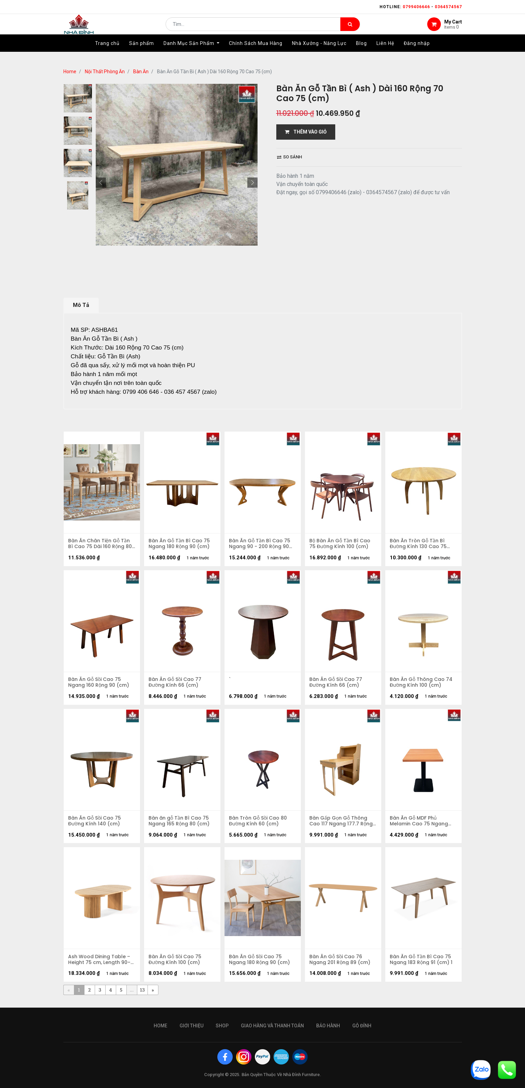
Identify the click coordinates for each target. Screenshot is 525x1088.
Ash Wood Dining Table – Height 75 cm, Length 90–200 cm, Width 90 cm (100, 963)
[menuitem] (107, 53)
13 (142, 994)
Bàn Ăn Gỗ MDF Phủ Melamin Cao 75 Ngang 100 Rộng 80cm (419, 823)
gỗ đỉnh (361, 1025)
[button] (101, 182)
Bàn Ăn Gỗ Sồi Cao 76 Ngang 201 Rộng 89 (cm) (340, 963)
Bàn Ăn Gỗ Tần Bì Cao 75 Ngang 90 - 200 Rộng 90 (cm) (260, 544)
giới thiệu (191, 1025)
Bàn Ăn (141, 71)
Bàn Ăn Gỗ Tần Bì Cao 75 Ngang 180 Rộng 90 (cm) (180, 544)
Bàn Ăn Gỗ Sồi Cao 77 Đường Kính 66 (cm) (175, 684)
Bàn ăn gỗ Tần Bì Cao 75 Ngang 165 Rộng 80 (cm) (179, 823)
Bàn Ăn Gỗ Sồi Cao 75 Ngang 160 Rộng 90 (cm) (99, 684)
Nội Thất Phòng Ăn (105, 71)
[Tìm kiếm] (350, 29)
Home (69, 71)
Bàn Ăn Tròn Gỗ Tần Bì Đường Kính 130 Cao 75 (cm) (418, 544)
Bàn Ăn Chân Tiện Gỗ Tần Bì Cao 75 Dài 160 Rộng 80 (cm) (101, 544)
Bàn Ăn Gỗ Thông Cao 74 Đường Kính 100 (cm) (421, 684)
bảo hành (328, 1025)
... (132, 994)
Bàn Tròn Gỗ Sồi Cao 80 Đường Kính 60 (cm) (259, 823)
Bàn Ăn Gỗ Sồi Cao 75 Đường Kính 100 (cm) (175, 963)
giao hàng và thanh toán (272, 1025)
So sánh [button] (289, 156)
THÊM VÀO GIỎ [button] (306, 132)
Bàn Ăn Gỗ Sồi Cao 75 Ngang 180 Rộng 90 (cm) (260, 963)
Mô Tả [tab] (81, 305)
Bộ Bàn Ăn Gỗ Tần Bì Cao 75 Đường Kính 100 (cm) (340, 544)
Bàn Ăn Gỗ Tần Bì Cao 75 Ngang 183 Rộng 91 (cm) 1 (421, 963)
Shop (222, 1025)
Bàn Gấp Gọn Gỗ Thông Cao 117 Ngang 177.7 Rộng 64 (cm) (341, 823)
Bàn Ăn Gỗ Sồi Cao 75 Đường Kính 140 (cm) (95, 823)
